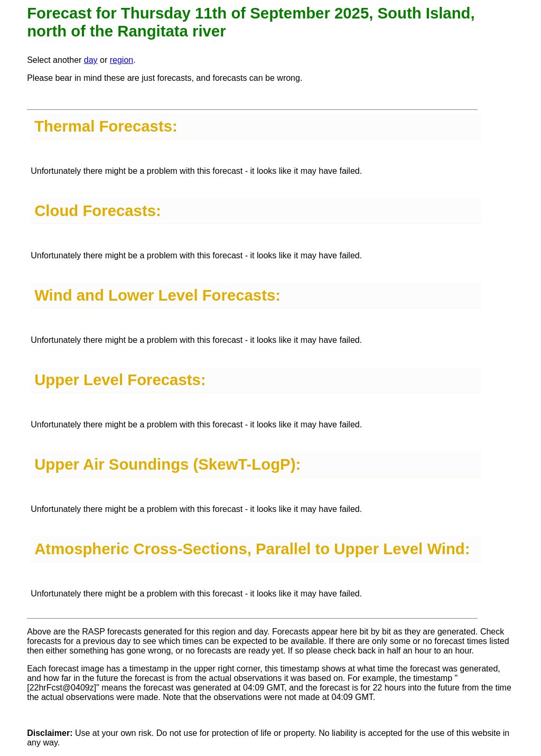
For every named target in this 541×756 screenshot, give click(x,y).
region (121, 59)
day (91, 59)
